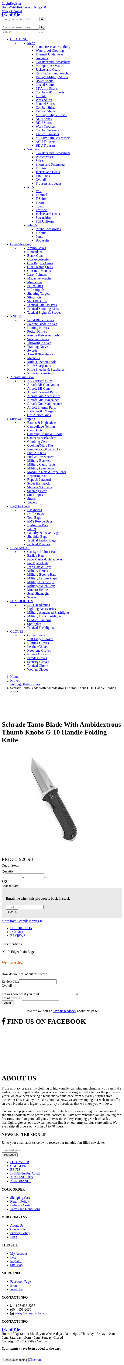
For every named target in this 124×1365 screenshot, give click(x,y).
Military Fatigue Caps (42, 578)
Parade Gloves (37, 658)
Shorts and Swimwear (50, 164)
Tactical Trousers (47, 134)
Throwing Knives (39, 343)
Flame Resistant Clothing (53, 47)
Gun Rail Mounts (39, 271)
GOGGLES (18, 1167)
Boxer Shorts (45, 81)
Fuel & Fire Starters (40, 457)
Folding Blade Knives (42, 324)
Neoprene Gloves (39, 650)
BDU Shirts (44, 122)
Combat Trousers (47, 130)
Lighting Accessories (41, 608)
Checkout (35, 1361)
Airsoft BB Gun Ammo (43, 384)
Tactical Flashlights (40, 627)
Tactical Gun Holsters (42, 305)
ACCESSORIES (21, 1178)
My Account (18, 1255)
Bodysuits (42, 240)
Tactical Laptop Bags (41, 540)
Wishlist (15, 7)
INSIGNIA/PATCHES (25, 1174)
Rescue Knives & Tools (43, 335)
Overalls (41, 179)
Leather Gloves (37, 646)
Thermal (41, 195)
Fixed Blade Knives (40, 320)
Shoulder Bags (37, 536)
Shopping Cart (20, 1199)
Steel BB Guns (37, 301)
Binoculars (34, 252)
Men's (31, 43)
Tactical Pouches (38, 544)
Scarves (32, 597)
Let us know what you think (21, 995)
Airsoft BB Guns (38, 388)
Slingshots (34, 297)
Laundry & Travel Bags (43, 533)
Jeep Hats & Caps (39, 567)
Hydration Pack (37, 525)
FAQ (13, 1238)
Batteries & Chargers (41, 411)
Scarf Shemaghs (38, 593)
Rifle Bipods (35, 290)
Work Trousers (46, 126)
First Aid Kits (36, 453)
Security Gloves (38, 662)
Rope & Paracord (39, 479)
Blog (13, 1286)
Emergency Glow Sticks (43, 449)
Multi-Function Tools (41, 362)
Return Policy (19, 1202)
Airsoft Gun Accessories (43, 396)
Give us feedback (64, 1012)
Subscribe (9, 1155)
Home (6, 7)
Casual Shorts (45, 84)
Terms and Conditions (25, 1210)
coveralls (42, 58)
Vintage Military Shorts (52, 77)
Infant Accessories (48, 229)
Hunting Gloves (38, 643)
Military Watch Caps (41, 586)
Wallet (31, 529)
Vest (39, 191)
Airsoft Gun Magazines (43, 400)
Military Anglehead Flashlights (48, 612)
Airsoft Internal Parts (41, 407)
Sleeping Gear (36, 491)
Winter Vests (44, 157)
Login (6, 3)
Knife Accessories (39, 373)
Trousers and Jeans (48, 183)
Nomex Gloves (37, 654)
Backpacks (34, 510)
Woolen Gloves (37, 669)
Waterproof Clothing (50, 50)
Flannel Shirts (45, 103)
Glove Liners (36, 635)
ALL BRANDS (20, 1182)
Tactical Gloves (37, 665)
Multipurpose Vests (49, 66)
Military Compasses (40, 468)
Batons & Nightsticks (41, 422)
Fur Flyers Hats (37, 563)
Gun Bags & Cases (40, 263)
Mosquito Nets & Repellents (46, 472)
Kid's (30, 187)
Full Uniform (45, 221)
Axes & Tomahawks (41, 354)
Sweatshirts (43, 217)
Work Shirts (44, 100)
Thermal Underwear (49, 54)
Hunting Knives (38, 327)
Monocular (34, 282)
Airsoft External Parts (42, 392)
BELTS (15, 1171)
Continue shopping (15, 1361)
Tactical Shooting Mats (43, 309)
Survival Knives (38, 339)
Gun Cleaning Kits (40, 267)
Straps (31, 498)
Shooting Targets (38, 293)
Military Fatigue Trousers (53, 138)
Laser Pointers (37, 274)
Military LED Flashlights (44, 616)
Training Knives (38, 346)
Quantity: (8, 871)
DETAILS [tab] (17, 932)
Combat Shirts (45, 107)
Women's (33, 149)
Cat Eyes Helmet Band (42, 552)
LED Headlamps (38, 605)
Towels (32, 502)
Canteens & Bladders (41, 438)
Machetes (33, 358)
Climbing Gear (37, 441)
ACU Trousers (45, 141)
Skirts (40, 160)
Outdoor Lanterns (39, 620)
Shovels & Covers (39, 487)
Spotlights (34, 624)
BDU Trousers (45, 145)
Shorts (40, 202)
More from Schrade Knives (22, 921)
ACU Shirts (44, 119)
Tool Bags (34, 517)
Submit (12, 911)
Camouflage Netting (41, 426)
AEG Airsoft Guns (39, 381)
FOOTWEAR (19, 1163)
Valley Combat (12, 11)
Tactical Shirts (45, 111)
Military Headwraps (40, 582)
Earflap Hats (35, 555)
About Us (16, 1227)
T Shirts (41, 96)
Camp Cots (34, 430)
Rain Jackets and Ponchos (53, 73)
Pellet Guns (35, 286)
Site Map (16, 1266)
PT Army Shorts (47, 88)
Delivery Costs (20, 1206)
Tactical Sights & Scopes (44, 312)
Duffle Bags (35, 514)
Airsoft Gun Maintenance (44, 403)
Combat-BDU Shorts (50, 92)
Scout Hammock (38, 483)
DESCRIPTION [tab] (21, 928)
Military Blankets (39, 460)
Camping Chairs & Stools (44, 434)
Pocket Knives (37, 331)
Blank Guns (35, 255)
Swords (32, 350)
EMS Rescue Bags (39, 521)
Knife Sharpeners (39, 365)
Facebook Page (20, 1283)
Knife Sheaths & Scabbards (46, 369)
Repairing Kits (37, 476)
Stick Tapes (35, 495)
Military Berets (37, 570)
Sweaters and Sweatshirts (53, 62)
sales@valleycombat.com (31, 1314)
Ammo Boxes (36, 248)
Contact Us (29, 7)
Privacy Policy (20, 1234)
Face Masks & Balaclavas (44, 559)
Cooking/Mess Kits (40, 445)
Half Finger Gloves (40, 639)
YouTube (16, 1290)
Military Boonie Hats (41, 574)
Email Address (12, 999)
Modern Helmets (38, 589)
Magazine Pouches (40, 278)
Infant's (32, 225)
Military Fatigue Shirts (51, 115)
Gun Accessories (38, 259)
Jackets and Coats (48, 69)
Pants (39, 236)
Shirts (40, 206)
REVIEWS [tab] (17, 935)
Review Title (10, 981)
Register (15, 3)
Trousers (41, 210)
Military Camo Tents (41, 464)
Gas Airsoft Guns (39, 415)
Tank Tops (43, 176)
